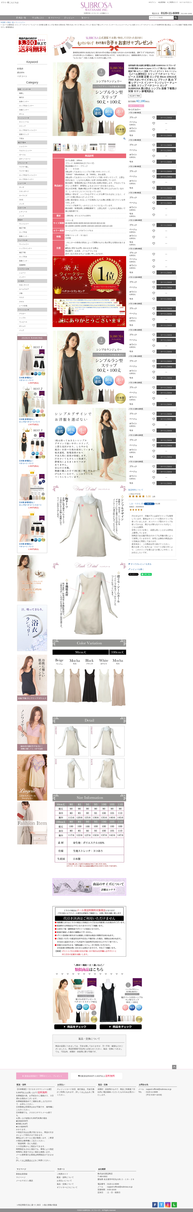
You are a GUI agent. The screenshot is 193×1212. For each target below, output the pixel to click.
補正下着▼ (22, 142)
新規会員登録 (21, 1174)
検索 (176, 18)
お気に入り (38, 18)
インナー (22, 277)
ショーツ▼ (22, 183)
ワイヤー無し (24, 167)
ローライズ (23, 195)
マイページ (54, 18)
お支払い (61, 1085)
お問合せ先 (143, 1085)
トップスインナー (25, 248)
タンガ (21, 187)
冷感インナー (24, 110)
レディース (23, 212)
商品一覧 (21, 18)
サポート (61, 1169)
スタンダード (24, 191)
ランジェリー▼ (23, 118)
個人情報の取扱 (50, 1205)
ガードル (22, 155)
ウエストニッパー (25, 151)
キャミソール (24, 122)
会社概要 (102, 1169)
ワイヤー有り (24, 171)
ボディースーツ (24, 159)
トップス (22, 318)
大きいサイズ (24, 285)
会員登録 (162, 2)
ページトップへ (174, 1067)
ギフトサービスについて (67, 1187)
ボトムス (22, 326)
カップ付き (23, 232)
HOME (3, 22)
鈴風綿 (20, 68)
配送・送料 (21, 1085)
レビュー (69, 18)
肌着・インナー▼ (24, 89)
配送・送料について (65, 1177)
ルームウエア (24, 289)
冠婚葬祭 (22, 265)
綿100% (20, 72)
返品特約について (135, 490)
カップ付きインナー (26, 106)
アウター (22, 314)
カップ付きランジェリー (28, 130)
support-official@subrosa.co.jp (158, 1089)
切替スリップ (24, 134)
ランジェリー (20, 22)
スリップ (22, 126)
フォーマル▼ (22, 240)
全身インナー (24, 101)
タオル (21, 302)
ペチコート (22, 76)
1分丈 (21, 200)
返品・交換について (65, 1184)
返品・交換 (102, 1085)
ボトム (21, 114)
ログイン (153, 2)
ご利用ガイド (173, 2)
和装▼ (20, 220)
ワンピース (23, 322)
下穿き (21, 138)
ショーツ (22, 273)
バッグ (21, 330)
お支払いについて (64, 1181)
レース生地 (23, 306)
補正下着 (22, 228)
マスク (21, 297)
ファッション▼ (23, 310)
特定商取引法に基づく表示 (29, 1205)
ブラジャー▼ (22, 163)
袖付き (21, 97)
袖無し (21, 93)
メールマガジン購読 (24, 1181)
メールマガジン (186, 2)
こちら (86, 1092)
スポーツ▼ (22, 208)
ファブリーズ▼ (23, 269)
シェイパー (23, 146)
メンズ (21, 204)
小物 (20, 293)
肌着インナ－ (24, 236)
